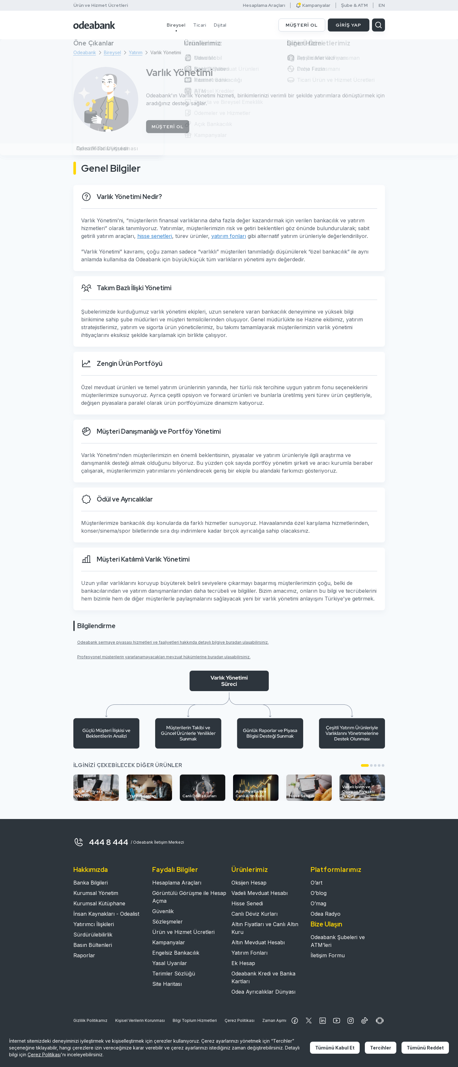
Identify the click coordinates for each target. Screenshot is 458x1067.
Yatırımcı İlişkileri (93, 924)
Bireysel (176, 25)
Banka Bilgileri (90, 882)
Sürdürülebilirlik (92, 934)
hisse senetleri (154, 236)
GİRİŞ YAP (348, 25)
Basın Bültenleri (92, 945)
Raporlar (84, 955)
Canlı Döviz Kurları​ (254, 914)
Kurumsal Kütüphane (99, 903)
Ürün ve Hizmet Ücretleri (100, 5)
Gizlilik (90, 1021)
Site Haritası (167, 984)
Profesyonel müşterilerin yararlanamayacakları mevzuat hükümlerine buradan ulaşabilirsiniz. (164, 656)
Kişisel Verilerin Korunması (140, 1020)
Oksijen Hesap (248, 882)
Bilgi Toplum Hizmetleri (195, 1020)
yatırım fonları (228, 236)
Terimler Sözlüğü (173, 973)
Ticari (199, 25)
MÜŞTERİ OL (302, 25)
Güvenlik (163, 911)
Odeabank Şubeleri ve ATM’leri (338, 941)
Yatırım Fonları (249, 952)
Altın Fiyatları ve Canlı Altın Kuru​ (264, 928)
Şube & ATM (354, 5)
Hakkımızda (90, 870)
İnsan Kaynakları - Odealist (106, 914)
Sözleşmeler (167, 921)
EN (381, 5)
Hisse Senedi (247, 903)
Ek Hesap (243, 963)
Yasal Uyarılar (169, 963)
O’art (316, 882)
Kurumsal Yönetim (95, 893)
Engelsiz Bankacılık (175, 952)
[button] (365, 765)
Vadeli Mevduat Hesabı (259, 893)
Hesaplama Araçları (264, 5)
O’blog (319, 893)
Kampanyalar (313, 5)
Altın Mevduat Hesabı (258, 942)
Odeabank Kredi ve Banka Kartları (263, 977)
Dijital (220, 25)
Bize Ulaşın (326, 924)
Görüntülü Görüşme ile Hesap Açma (189, 897)
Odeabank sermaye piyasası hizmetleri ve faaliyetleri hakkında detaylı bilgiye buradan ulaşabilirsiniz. (173, 642)
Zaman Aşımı (274, 1020)
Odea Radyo (325, 914)
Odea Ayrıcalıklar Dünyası (263, 991)
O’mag (318, 903)
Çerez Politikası (239, 1020)
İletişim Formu (328, 955)
